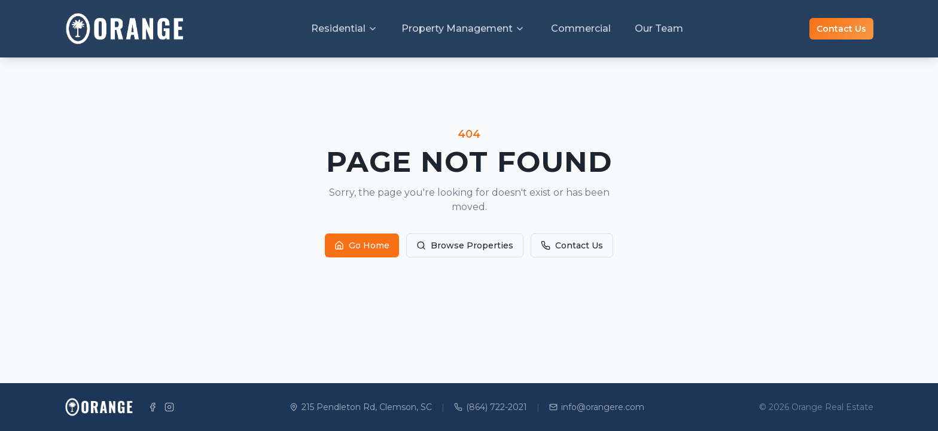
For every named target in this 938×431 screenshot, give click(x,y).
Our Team (659, 28)
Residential (344, 28)
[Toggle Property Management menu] (520, 29)
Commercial (581, 28)
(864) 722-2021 (490, 407)
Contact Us (841, 28)
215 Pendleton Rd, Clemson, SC (361, 407)
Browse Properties (464, 245)
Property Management (457, 28)
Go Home (361, 245)
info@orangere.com (596, 407)
